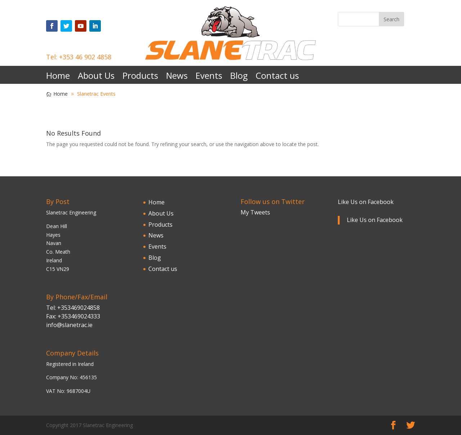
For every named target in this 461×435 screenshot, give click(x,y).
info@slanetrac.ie (69, 325)
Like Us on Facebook (366, 202)
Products (140, 77)
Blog (239, 77)
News (177, 77)
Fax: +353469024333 (73, 316)
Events (209, 77)
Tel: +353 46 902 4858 (78, 57)
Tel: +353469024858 (73, 308)
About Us (96, 77)
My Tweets (255, 212)
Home (58, 77)
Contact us (277, 77)
